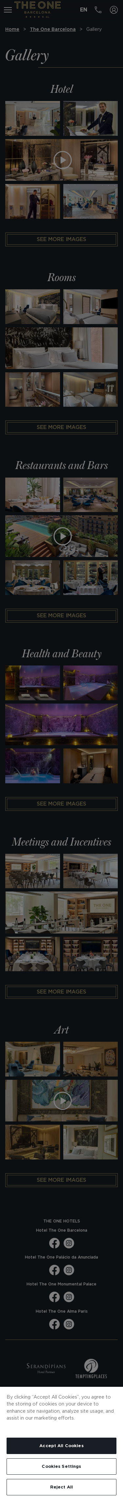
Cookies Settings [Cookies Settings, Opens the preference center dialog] (61, 1466)
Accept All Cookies (61, 1445)
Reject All (61, 1487)
